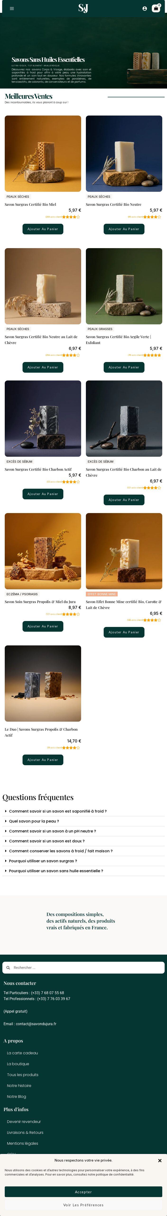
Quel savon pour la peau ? (34, 821)
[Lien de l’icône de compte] (144, 8)
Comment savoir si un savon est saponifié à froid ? (58, 811)
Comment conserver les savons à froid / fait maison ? (61, 851)
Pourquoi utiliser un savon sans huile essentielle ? (56, 871)
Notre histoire (19, 1085)
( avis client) (53, 217)
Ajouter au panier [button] (43, 229)
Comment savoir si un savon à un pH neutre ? (52, 831)
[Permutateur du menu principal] (12, 8)
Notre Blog (16, 1096)
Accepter (83, 1192)
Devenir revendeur (24, 1121)
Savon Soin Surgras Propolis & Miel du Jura (40, 601)
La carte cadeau (22, 1053)
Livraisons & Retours (25, 1132)
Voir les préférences (83, 1205)
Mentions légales (22, 1143)
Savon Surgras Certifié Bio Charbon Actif (38, 469)
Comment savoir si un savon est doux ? (47, 841)
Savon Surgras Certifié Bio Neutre (113, 204)
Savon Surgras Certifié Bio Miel (30, 204)
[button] (160, 1160)
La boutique (18, 1064)
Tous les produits (22, 1074)
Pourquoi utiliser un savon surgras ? (43, 861)
